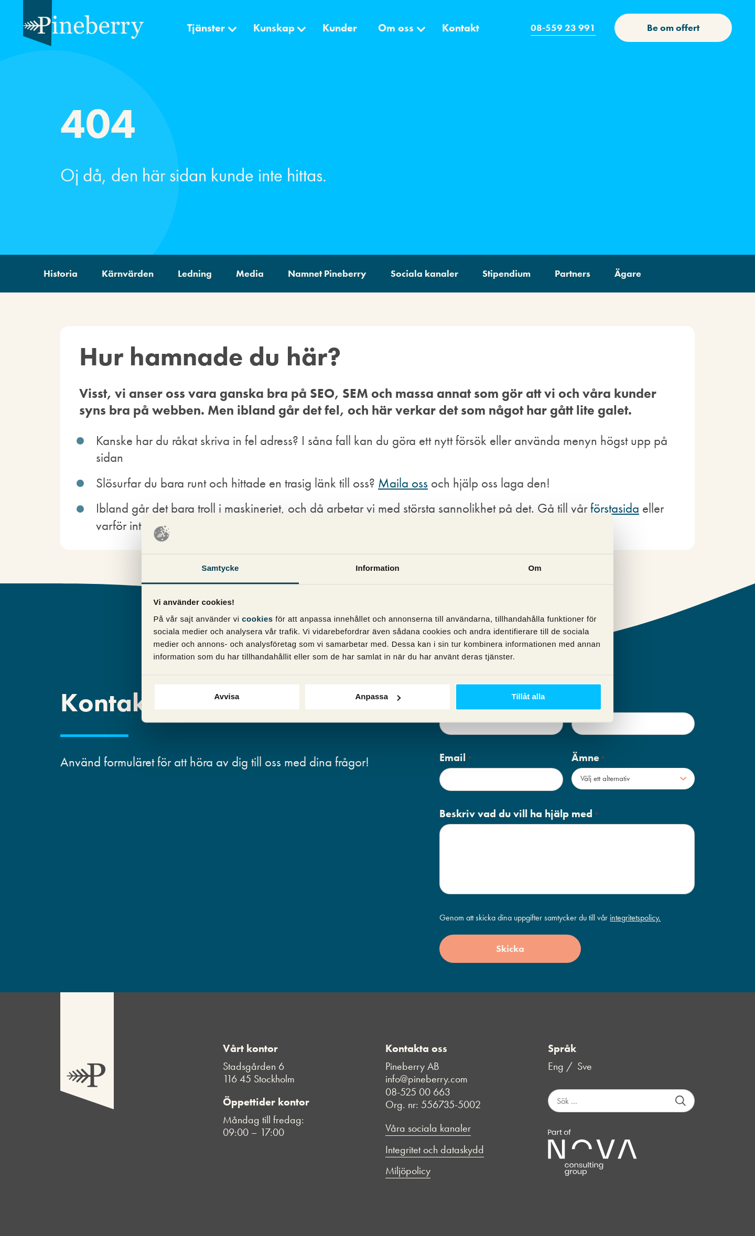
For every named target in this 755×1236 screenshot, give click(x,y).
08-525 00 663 (417, 1092)
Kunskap (274, 28)
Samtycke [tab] (220, 567)
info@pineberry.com (426, 1079)
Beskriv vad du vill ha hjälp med (518, 814)
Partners (572, 273)
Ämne (588, 758)
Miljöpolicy (407, 1170)
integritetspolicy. (635, 917)
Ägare (627, 273)
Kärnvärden (128, 273)
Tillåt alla (528, 696)
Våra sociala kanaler (428, 1128)
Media (250, 273)
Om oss (396, 28)
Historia (61, 273)
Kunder (339, 28)
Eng (556, 1066)
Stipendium (506, 273)
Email (455, 758)
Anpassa (378, 696)
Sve (584, 1066)
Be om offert (673, 27)
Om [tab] (534, 567)
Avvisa (227, 696)
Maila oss (403, 483)
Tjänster (206, 28)
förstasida (614, 508)
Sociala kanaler (424, 273)
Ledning (195, 273)
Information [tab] (377, 567)
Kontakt (460, 28)
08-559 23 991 (563, 27)
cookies (258, 618)
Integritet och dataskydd (434, 1149)
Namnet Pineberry (327, 273)
